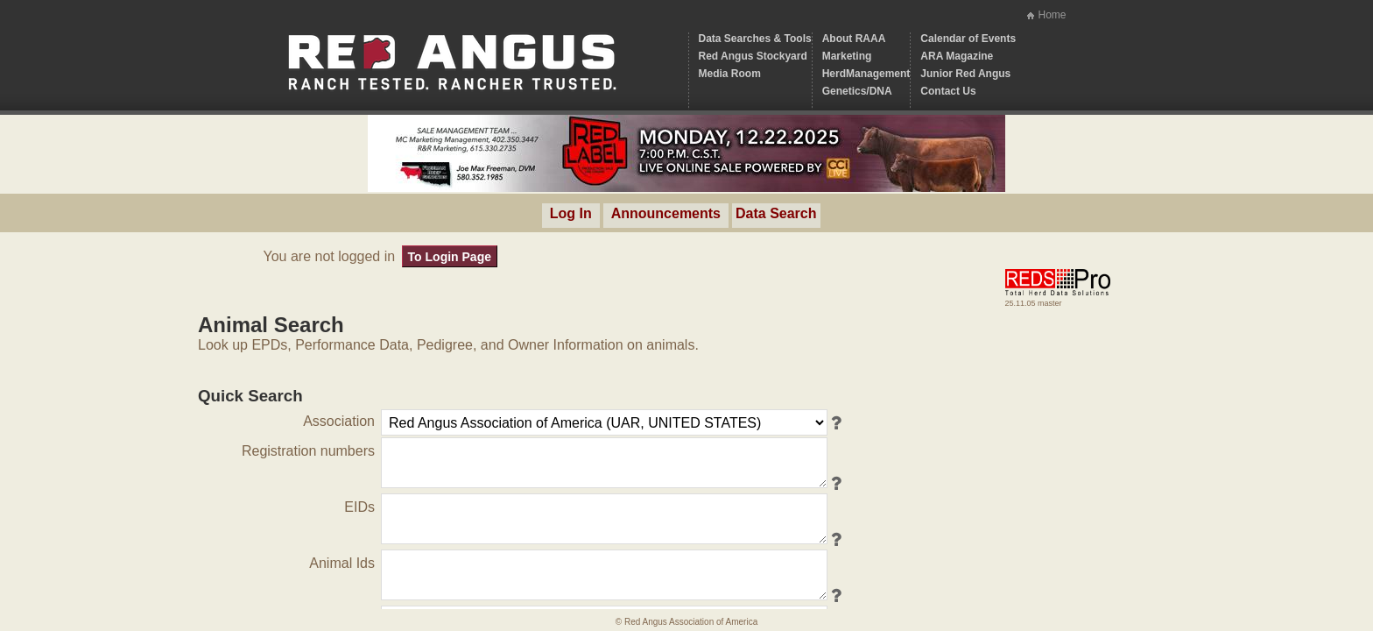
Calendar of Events (968, 38)
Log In (571, 213)
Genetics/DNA (857, 91)
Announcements (666, 213)
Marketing (847, 56)
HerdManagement (866, 73)
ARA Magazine (956, 56)
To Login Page (449, 257)
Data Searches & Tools (755, 38)
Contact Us (947, 91)
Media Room (730, 73)
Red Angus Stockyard (753, 56)
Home (1052, 15)
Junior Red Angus (965, 73)
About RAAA (854, 38)
